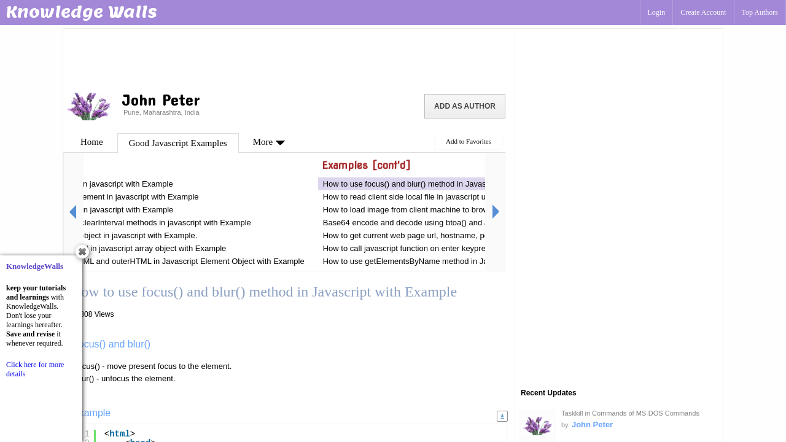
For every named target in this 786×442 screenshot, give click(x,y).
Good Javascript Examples (178, 143)
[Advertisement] (288, 58)
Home (91, 142)
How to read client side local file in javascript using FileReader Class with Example (468, 196)
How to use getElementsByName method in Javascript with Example (444, 261)
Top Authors (760, 12)
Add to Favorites (468, 141)
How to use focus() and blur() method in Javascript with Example (437, 183)
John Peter (592, 424)
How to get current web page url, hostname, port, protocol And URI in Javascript (464, 235)
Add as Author (465, 106)
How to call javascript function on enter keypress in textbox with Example (451, 248)
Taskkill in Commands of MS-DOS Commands (630, 413)
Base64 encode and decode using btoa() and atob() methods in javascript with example (477, 222)
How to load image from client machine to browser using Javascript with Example (466, 209)
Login (657, 12)
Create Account (703, 12)
